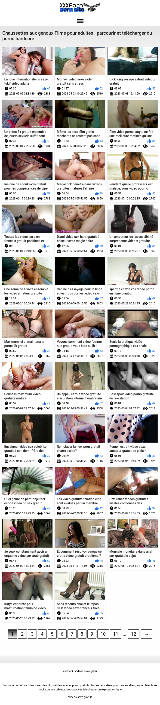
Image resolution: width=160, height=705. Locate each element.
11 (115, 634)
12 (133, 634)
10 (103, 634)
